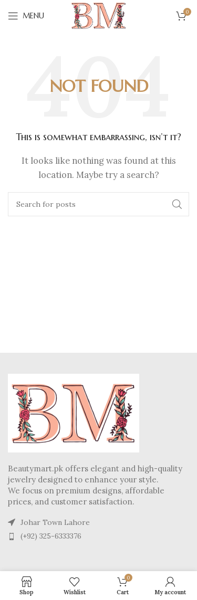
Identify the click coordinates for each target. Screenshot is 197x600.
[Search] (98, 204)
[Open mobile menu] (26, 15)
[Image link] (73, 412)
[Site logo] (98, 15)
